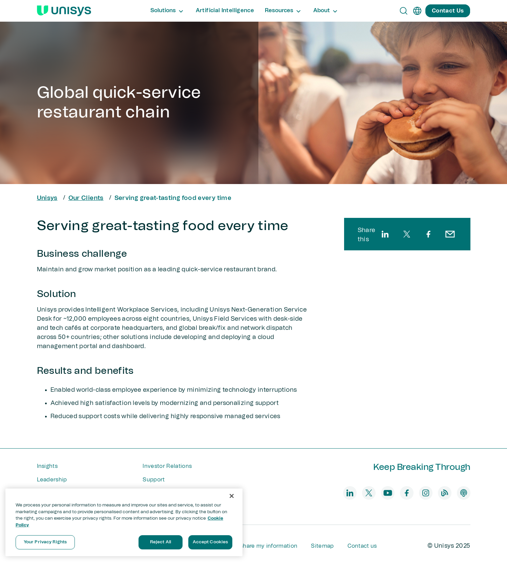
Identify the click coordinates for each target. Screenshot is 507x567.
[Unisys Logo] (64, 10)
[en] (417, 10)
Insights (47, 466)
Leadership (52, 479)
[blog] (444, 493)
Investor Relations (167, 466)
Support (154, 479)
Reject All (160, 542)
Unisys (47, 198)
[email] (450, 234)
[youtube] (388, 493)
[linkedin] (385, 234)
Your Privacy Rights (45, 542)
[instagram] (425, 493)
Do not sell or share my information (250, 546)
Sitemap (322, 546)
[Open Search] (403, 10)
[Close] (231, 496)
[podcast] (463, 493)
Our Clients (86, 198)
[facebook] (428, 234)
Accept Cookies (210, 542)
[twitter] (407, 234)
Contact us (362, 546)
